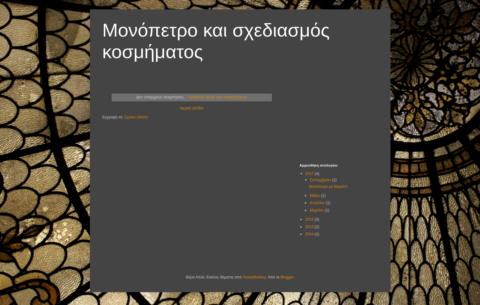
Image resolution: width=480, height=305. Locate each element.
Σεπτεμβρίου (321, 180)
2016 (310, 219)
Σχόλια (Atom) (136, 117)
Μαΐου (315, 195)
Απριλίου (318, 203)
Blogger (287, 277)
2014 (310, 234)
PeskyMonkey (254, 277)
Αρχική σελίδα (191, 108)
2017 (310, 174)
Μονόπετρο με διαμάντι (328, 186)
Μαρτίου (317, 210)
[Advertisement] (331, 121)
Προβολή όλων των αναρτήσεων (217, 97)
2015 (310, 227)
